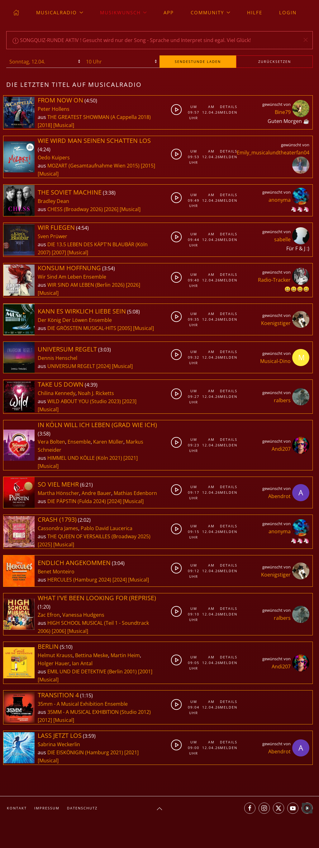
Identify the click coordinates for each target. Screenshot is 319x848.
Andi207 (281, 448)
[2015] (148, 165)
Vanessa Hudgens (83, 614)
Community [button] (210, 12)
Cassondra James (58, 528)
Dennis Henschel (57, 358)
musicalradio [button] (59, 12)
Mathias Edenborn (135, 493)
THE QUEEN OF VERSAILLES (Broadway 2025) (98, 536)
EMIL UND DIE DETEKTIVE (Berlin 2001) (92, 671)
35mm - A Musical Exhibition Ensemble (83, 703)
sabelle (282, 239)
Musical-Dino (275, 361)
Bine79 (283, 112)
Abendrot (279, 496)
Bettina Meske (91, 655)
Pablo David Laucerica (106, 528)
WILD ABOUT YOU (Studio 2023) (84, 401)
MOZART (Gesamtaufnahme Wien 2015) (93, 165)
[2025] (45, 544)
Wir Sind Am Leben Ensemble (72, 276)
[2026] (111, 209)
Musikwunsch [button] (123, 12)
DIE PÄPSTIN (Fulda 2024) (76, 501)
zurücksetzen (274, 61)
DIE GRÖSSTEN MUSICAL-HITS (82, 328)
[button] (305, 40)
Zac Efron (49, 614)
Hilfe (254, 12)
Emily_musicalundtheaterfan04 (273, 152)
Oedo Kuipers (54, 157)
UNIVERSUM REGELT (71, 366)
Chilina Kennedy (56, 393)
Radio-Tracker (274, 279)
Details (227, 106)
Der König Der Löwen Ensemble (75, 320)
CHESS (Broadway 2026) (75, 209)
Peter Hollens (53, 109)
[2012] (45, 720)
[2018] (45, 125)
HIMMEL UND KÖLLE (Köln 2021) (84, 458)
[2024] (103, 366)
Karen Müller (108, 441)
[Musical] (63, 125)
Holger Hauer (53, 663)
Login (288, 12)
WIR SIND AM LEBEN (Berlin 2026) (86, 284)
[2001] (145, 671)
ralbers (282, 400)
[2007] (59, 252)
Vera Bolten (51, 441)
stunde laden (198, 61)
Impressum (47, 808)
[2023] (129, 401)
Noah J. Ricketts (96, 393)
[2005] (124, 328)
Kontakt (17, 808)
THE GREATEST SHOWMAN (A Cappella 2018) (99, 117)
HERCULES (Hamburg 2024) (79, 579)
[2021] (130, 458)
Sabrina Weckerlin (59, 744)
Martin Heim (125, 655)
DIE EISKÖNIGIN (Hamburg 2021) (85, 752)
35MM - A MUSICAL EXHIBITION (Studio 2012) (99, 712)
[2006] (59, 631)
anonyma (280, 199)
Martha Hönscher (58, 493)
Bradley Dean (53, 201)
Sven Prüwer (52, 236)
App (169, 12)
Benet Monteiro (56, 571)
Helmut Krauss (55, 655)
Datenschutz (82, 808)
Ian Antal (82, 663)
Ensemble (79, 441)
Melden (227, 112)
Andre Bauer (96, 493)
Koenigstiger (276, 323)
